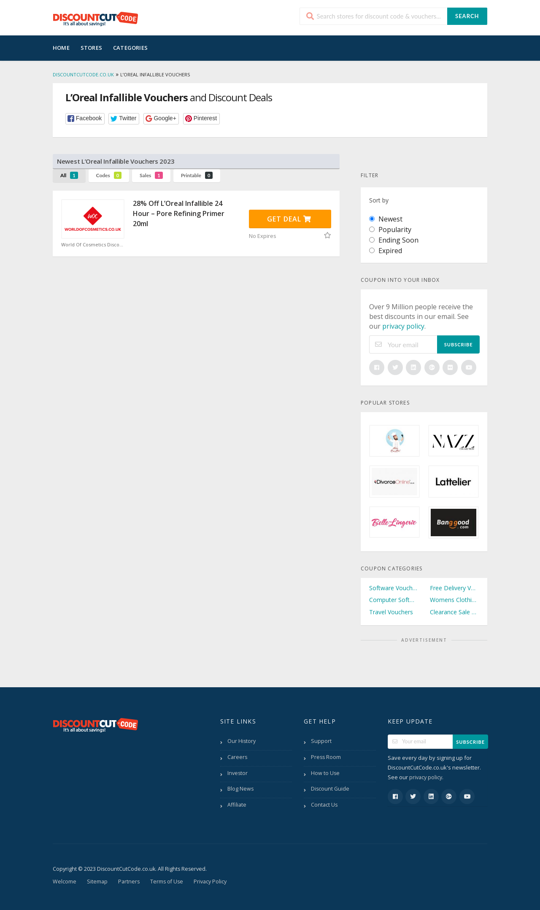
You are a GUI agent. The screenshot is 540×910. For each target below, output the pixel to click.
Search (467, 16)
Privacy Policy (210, 881)
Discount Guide (330, 788)
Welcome (64, 881)
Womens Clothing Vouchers (454, 600)
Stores (91, 47)
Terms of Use (166, 881)
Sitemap (97, 881)
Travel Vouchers (391, 612)
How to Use (325, 773)
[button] (85, 118)
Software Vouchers (393, 588)
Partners (129, 881)
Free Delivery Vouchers (454, 588)
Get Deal (289, 219)
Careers (237, 757)
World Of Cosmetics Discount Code (92, 245)
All (69, 175)
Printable (197, 175)
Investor (237, 773)
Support (321, 741)
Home (61, 47)
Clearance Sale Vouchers (454, 612)
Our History (241, 741)
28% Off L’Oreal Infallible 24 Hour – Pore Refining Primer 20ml (178, 213)
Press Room (326, 757)
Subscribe (458, 344)
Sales (151, 175)
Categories (130, 47)
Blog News (240, 788)
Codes (109, 175)
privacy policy (403, 326)
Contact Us (324, 804)
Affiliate (236, 804)
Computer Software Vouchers (393, 600)
